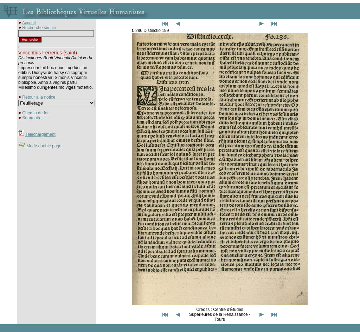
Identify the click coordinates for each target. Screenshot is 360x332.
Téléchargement (40, 134)
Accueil (29, 22)
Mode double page (43, 146)
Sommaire (31, 117)
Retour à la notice (38, 97)
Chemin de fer (35, 113)
